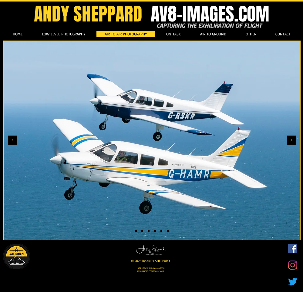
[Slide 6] (155, 231)
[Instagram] (292, 265)
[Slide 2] (142, 231)
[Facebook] (292, 248)
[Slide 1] (136, 231)
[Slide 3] (168, 231)
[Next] (291, 141)
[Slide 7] (149, 231)
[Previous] (12, 141)
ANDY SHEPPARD (151, 14)
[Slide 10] (161, 231)
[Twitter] (292, 281)
